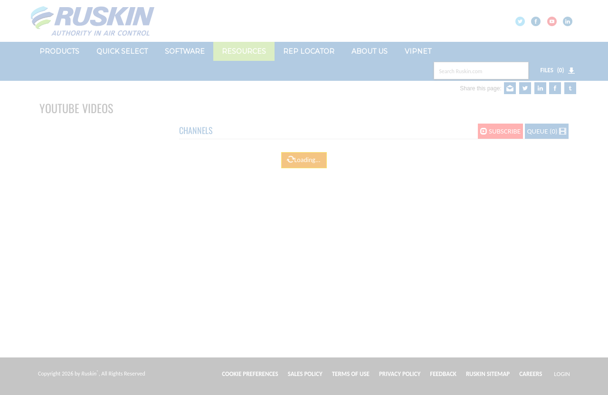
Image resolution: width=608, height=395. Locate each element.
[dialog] (304, 50)
